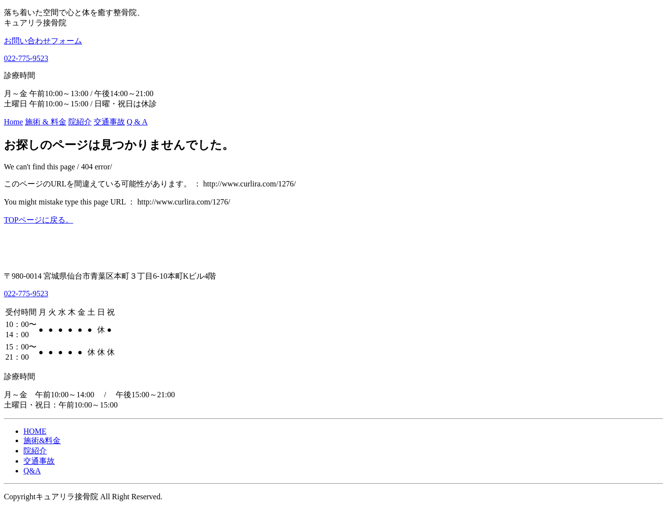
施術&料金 (42, 440)
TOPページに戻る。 (38, 220)
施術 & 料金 (45, 122)
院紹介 (80, 122)
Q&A (32, 471)
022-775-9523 (26, 58)
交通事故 (109, 122)
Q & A (137, 122)
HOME (34, 431)
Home (13, 122)
